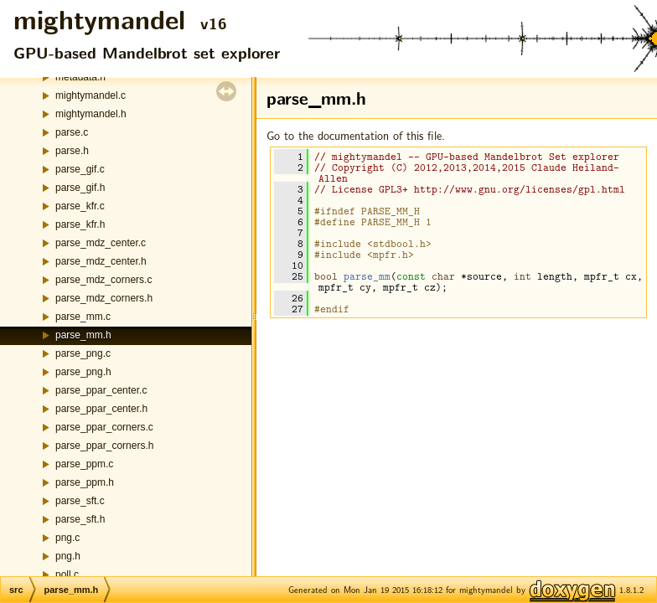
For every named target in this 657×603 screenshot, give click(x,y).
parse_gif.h (80, 187)
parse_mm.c (83, 316)
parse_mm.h (83, 335)
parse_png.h (83, 372)
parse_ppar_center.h (101, 409)
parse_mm (367, 276)
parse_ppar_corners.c (104, 427)
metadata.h (80, 77)
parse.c (71, 132)
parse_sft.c (80, 501)
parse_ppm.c (84, 464)
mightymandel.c (90, 95)
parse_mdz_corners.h (104, 298)
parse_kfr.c (80, 206)
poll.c (67, 574)
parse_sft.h (80, 519)
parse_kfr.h (80, 224)
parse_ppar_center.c (101, 390)
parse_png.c (83, 353)
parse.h (72, 151)
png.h (67, 556)
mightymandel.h (91, 114)
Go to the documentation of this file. (355, 134)
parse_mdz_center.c (100, 243)
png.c (67, 538)
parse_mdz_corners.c (103, 280)
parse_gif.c (80, 169)
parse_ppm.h (84, 482)
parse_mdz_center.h (101, 261)
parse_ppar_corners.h (104, 445)
